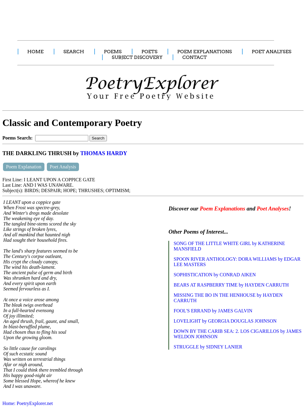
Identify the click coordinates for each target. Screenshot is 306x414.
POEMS (113, 51)
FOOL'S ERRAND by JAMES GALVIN (213, 310)
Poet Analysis (63, 166)
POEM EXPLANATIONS (204, 51)
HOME (35, 51)
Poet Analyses (273, 208)
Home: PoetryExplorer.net (27, 403)
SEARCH (73, 51)
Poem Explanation (23, 166)
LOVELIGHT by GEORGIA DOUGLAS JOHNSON (225, 321)
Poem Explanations (222, 208)
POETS (149, 51)
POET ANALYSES (271, 51)
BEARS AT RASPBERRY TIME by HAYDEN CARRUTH (231, 284)
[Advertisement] (112, 16)
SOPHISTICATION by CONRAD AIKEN (215, 274)
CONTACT (194, 57)
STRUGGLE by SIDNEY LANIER (208, 346)
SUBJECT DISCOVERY (137, 57)
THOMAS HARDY (103, 153)
